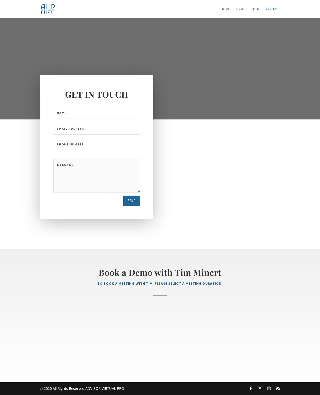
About (241, 9)
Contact (273, 9)
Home (225, 9)
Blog (256, 9)
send (132, 200)
